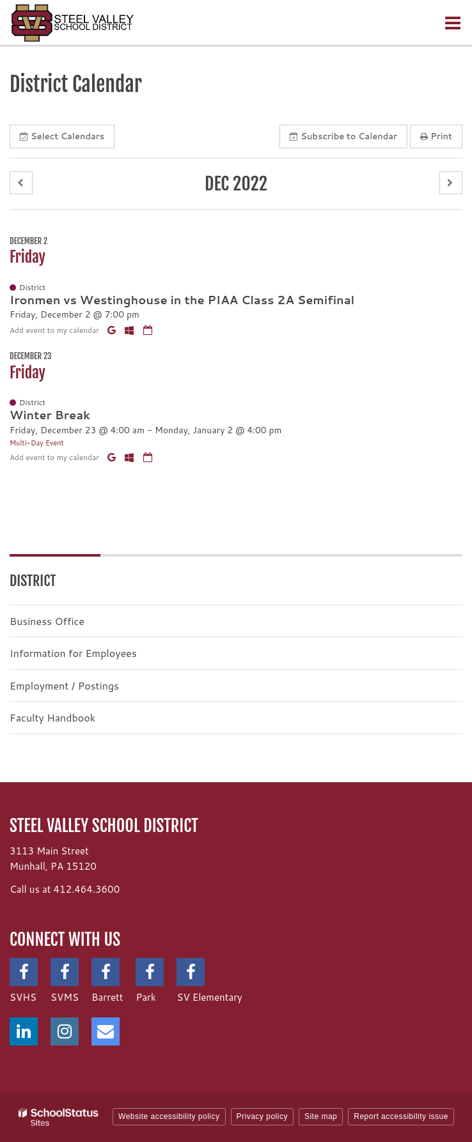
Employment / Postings (64, 685)
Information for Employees (73, 652)
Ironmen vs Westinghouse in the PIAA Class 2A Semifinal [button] (182, 299)
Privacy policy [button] (262, 1116)
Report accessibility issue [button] (401, 1116)
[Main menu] (453, 22)
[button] (21, 183)
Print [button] (436, 136)
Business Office (47, 620)
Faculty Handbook (52, 717)
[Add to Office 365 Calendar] (130, 330)
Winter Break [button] (50, 414)
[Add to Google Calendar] (112, 330)
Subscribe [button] (343, 136)
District (33, 580)
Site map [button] (320, 1116)
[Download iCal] (147, 330)
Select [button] (62, 136)
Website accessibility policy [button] (169, 1116)
